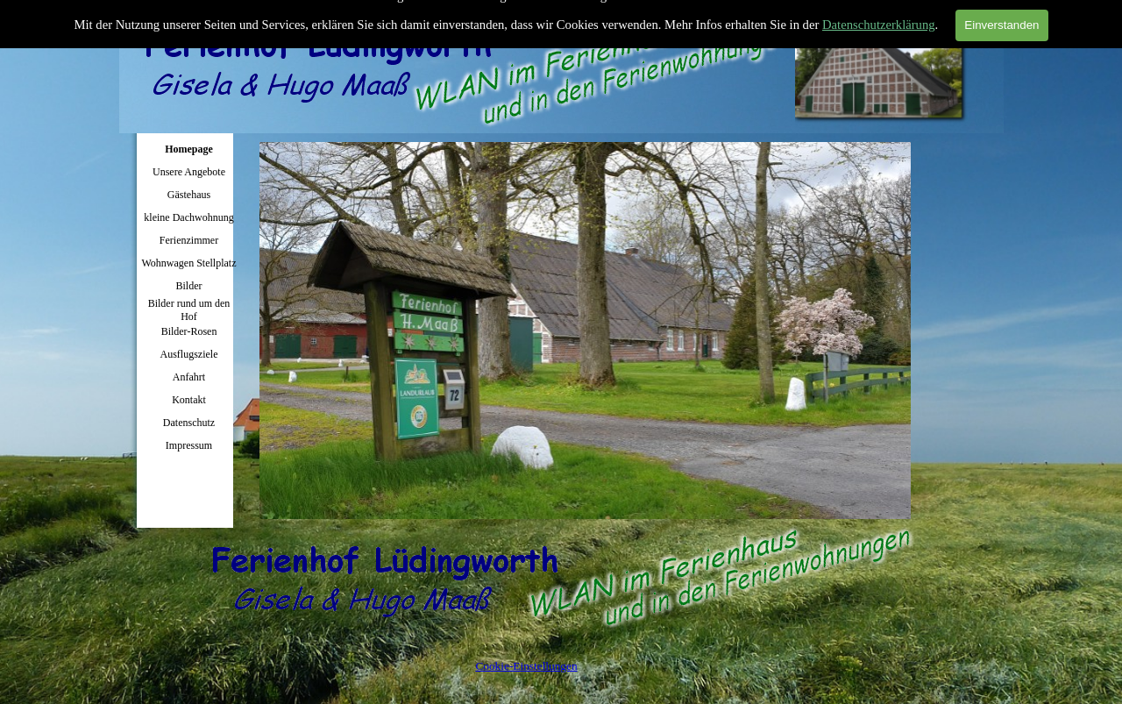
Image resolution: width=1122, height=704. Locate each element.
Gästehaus (188, 194)
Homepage (189, 149)
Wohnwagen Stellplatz (188, 263)
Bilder (189, 286)
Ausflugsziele (189, 354)
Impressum (189, 445)
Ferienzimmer (189, 240)
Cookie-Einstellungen (526, 665)
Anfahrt (189, 377)
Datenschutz (189, 422)
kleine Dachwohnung (188, 217)
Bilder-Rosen (189, 331)
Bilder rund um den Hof (189, 310)
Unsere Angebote (189, 172)
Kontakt (189, 400)
